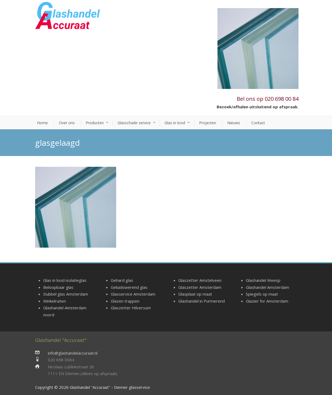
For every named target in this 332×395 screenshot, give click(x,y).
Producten (95, 122)
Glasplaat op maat (195, 294)
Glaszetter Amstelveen (200, 280)
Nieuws (233, 122)
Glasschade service (134, 122)
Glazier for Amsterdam (267, 301)
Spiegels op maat (262, 294)
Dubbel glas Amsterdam (65, 294)
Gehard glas (122, 280)
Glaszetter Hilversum (131, 307)
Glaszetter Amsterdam (199, 287)
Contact (258, 122)
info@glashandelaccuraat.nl (73, 353)
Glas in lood (175, 122)
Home (42, 122)
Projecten (207, 122)
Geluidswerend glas (129, 287)
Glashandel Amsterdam (267, 287)
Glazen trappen (125, 301)
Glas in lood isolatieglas (64, 280)
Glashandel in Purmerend (201, 301)
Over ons (67, 122)
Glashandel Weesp (263, 280)
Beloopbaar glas (58, 287)
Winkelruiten (54, 301)
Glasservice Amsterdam (133, 294)
